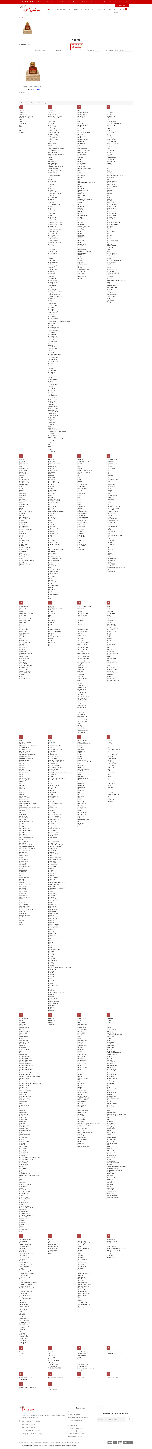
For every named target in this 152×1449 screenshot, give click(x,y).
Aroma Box (51, 390)
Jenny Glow (80, 664)
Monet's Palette (53, 964)
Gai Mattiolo (110, 461)
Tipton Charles (23, 1304)
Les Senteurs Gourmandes (27, 848)
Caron (108, 148)
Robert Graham (82, 1092)
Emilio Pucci (51, 517)
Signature (110, 1105)
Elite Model (51, 497)
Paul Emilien (23, 1112)
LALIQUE (21, 785)
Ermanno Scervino (53, 542)
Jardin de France (82, 628)
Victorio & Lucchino (83, 1286)
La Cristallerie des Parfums (27, 754)
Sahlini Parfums (111, 1029)
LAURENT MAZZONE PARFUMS (28, 803)
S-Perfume (110, 1018)
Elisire (50, 495)
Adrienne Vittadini (53, 152)
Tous (20, 1331)
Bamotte (80, 123)
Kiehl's (108, 646)
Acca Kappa (52, 121)
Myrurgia (51, 1010)
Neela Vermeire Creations (85, 762)
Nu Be (79, 818)
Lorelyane (22, 882)
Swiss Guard (110, 1193)
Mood (50, 978)
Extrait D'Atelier (53, 593)
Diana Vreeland (23, 526)
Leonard (21, 825)
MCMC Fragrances (53, 884)
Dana (20, 466)
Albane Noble (52, 217)
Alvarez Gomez (52, 251)
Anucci (50, 343)
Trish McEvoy (23, 1335)
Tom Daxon (22, 1313)
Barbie (79, 127)
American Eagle (53, 262)
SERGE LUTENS (111, 1073)
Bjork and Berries (82, 190)
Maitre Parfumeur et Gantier (56, 778)
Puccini (21, 1224)
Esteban (50, 564)
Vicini (79, 1272)
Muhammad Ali (52, 998)
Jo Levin (79, 683)
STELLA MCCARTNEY (113, 1163)
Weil (108, 1244)
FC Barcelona (81, 474)
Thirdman (22, 1297)
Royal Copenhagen (83, 1127)
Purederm (22, 1228)
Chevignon (110, 302)
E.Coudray (51, 459)
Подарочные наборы (113, 1377)
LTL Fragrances (23, 904)
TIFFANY (21, 1300)
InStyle (50, 635)
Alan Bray (51, 215)
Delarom (21, 497)
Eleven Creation (53, 490)
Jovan (79, 711)
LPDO (21, 899)
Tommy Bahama (24, 1320)
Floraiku (79, 499)
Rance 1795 (81, 1033)
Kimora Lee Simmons (113, 680)
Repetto (79, 1069)
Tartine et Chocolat (25, 1244)
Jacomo (79, 611)
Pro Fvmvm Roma (24, 1213)
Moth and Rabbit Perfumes (56, 992)
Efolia (50, 474)
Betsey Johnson (82, 172)
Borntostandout (82, 215)
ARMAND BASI (52, 385)
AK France (51, 184)
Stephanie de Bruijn (112, 1168)
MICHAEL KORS (52, 910)
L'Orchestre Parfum (25, 751)
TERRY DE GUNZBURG (26, 1264)
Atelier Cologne (53, 415)
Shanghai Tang (111, 1092)
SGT (108, 1085)
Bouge (79, 231)
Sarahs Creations (112, 1054)
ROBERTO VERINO (82, 1100)
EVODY (50, 584)
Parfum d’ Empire (24, 1056)
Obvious (109, 742)
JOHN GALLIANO (82, 692)
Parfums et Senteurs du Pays (28, 1082)
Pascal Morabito (24, 1105)
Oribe (108, 780)
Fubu (78, 542)
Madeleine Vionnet (54, 745)
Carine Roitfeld (111, 132)
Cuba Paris (110, 289)
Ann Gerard (51, 302)
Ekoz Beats (51, 481)
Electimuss (51, 488)
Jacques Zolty (81, 619)
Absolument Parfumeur (55, 120)
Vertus (79, 1270)
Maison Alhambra (53, 756)
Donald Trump (23, 549)
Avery (50, 442)
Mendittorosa (52, 893)
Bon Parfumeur (82, 210)
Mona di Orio (52, 958)
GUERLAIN (110, 555)
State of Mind (111, 1157)
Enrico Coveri (52, 529)
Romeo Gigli (81, 1118)
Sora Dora (110, 1136)
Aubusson (51, 433)
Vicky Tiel (80, 1275)
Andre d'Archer (52, 278)
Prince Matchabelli (24, 1206)
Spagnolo (109, 1148)
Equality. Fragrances (54, 539)
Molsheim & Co (52, 953)
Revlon (79, 1076)
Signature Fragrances (113, 1107)
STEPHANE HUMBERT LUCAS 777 (116, 1166)
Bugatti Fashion (82, 253)
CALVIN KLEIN (111, 125)
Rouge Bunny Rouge (83, 1125)
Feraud (79, 481)
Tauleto (21, 1250)
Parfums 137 (23, 1062)
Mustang (51, 1007)
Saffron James (111, 1026)
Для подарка (111, 1353)
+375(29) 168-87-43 (62, 2)
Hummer (21, 674)
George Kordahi (111, 486)
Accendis (51, 123)
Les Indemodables (24, 841)
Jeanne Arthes (81, 660)
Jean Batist (80, 640)
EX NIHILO (51, 587)
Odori (108, 747)
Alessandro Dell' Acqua (55, 222)
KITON (108, 656)
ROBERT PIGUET (82, 1094)
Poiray (21, 1177)
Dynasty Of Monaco (25, 564)
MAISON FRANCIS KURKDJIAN (57, 760)
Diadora (21, 520)
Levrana (21, 854)
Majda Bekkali (52, 780)
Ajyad (50, 183)
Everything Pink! (53, 582)
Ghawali (109, 502)
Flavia (79, 495)
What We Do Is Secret (113, 1250)
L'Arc (20, 740)
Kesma (24, 18)
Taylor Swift (22, 1252)
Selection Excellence (113, 1065)
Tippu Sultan (23, 1302)
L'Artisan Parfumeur (25, 742)
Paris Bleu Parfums (25, 1090)
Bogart (79, 202)
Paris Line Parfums (25, 1096)
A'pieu (50, 112)
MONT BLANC (52, 969)
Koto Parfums (111, 667)
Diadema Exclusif (24, 519)
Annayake (51, 309)
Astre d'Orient (52, 410)
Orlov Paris (110, 787)
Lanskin (21, 791)
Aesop (50, 157)
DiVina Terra (23, 544)
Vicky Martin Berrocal (83, 1273)
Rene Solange (81, 1063)
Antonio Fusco (52, 336)
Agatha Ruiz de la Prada (55, 166)
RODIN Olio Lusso (82, 1110)
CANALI (109, 129)
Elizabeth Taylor (53, 502)
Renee (79, 1065)
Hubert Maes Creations (26, 665)
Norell (79, 810)
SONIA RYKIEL (111, 1132)
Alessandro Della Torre (55, 224)
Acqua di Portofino (53, 136)
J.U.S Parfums (81, 608)
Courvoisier (110, 278)
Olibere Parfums (111, 758)
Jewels (79, 673)
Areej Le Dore (52, 376)
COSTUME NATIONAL (113, 273)
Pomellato (22, 1182)
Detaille (21, 515)
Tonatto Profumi (24, 1324)
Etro (49, 596)
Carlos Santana (111, 139)
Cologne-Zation (111, 255)
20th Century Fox (24, 123)
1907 (20, 121)
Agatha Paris (52, 165)
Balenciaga (80, 120)
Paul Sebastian (23, 1114)
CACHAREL (110, 112)
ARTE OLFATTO (52, 399)
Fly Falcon (80, 504)
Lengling (22, 823)
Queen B (51, 1018)
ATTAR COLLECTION (54, 430)
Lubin (21, 924)
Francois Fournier (82, 528)
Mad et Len (51, 744)
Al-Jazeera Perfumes (54, 204)
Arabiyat (51, 363)
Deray (21, 508)
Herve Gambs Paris (25, 642)
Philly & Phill (23, 1148)
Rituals (79, 1087)
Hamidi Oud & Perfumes (26, 613)
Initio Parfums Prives (54, 631)
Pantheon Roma (24, 1042)
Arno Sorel (51, 388)
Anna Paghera (52, 303)
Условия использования (75, 1420)
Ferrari (79, 483)
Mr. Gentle (51, 994)
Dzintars (21, 566)
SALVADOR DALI (111, 1033)
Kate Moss (110, 617)
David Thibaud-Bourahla (26, 483)
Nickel (79, 774)
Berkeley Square (82, 163)
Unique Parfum (52, 1248)
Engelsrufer (52, 526)
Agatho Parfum (53, 168)
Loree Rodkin (23, 881)
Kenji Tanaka (110, 629)
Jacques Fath (81, 617)
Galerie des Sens (112, 463)
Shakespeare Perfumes (114, 1089)
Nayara (79, 758)
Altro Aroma (52, 249)
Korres (109, 665)
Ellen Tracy (51, 510)
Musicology (51, 1005)
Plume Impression (24, 1173)
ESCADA (50, 548)
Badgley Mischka (82, 112)
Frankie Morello (82, 529)
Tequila (21, 1261)
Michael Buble (52, 906)
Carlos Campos (111, 138)
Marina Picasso (53, 832)
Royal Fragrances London (85, 1132)
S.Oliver (109, 1022)
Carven (109, 298)
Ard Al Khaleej (52, 370)
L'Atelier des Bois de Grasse (27, 745)
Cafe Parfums (111, 118)
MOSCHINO (51, 991)
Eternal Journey (53, 571)
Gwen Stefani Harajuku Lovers (116, 567)
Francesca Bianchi (82, 517)
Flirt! (78, 497)
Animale (50, 300)
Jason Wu (80, 633)
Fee (78, 477)
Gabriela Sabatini (112, 459)
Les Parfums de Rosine (26, 845)
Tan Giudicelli (23, 1241)
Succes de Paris (111, 1177)
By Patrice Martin (82, 264)
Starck (108, 1154)
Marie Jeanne (52, 825)
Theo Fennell (23, 1293)
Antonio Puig (52, 340)
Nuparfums (80, 823)
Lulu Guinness (23, 917)
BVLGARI (80, 260)
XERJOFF (22, 1353)
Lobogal (21, 874)
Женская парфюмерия (26, 1377)
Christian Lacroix (112, 210)
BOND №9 (80, 212)
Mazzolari (51, 881)
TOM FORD (22, 1315)
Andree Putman (53, 282)
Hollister (21, 655)
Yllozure (50, 1359)
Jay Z (78, 637)
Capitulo (109, 130)
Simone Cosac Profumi (113, 1116)
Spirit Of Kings (111, 1150)
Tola (20, 1311)
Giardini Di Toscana (112, 510)
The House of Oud (24, 1277)
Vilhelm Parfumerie (83, 1290)
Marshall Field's (52, 843)
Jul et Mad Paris (82, 718)
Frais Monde (81, 515)
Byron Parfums (81, 271)
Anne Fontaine (52, 312)
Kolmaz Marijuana (112, 662)
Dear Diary (22, 493)
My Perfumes (52, 1009)
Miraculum (51, 935)
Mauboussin (52, 861)
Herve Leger (23, 644)
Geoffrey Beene (111, 484)
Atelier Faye (51, 419)
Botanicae (80, 224)
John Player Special (83, 696)
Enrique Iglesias (53, 533)
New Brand (80, 767)
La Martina (22, 762)
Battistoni (80, 134)
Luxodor (21, 919)
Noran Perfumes (82, 809)
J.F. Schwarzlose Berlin (84, 606)
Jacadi (79, 610)
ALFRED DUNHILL (53, 235)
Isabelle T (51, 638)
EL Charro (51, 484)
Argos (50, 377)
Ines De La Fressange (54, 628)
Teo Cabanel (23, 1259)
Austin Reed (52, 437)
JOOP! (79, 703)
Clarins (109, 237)
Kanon (109, 610)
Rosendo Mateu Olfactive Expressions (88, 1123)
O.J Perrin (109, 740)
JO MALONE (80, 685)
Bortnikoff (80, 222)
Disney (21, 542)
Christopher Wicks (112, 224)
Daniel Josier (23, 470)
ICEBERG (51, 610)
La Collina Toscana (25, 753)
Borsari (79, 221)
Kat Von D (109, 615)
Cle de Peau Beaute (112, 240)
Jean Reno (80, 655)
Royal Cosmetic (82, 1128)
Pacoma (21, 1020)
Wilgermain (110, 1255)
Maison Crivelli (52, 758)
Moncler (50, 962)
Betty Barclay (81, 174)
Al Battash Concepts (54, 193)
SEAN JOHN (110, 1063)
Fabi (78, 465)
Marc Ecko (51, 805)
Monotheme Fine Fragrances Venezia (59, 967)
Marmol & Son (52, 837)
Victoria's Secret (82, 1282)
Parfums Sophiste (24, 1089)
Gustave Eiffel (111, 560)
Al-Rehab (51, 206)
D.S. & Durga (23, 461)
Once (108, 769)
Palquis (21, 1029)
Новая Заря (81, 1377)
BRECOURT (80, 237)
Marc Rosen (52, 812)
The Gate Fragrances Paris (27, 1273)
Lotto (20, 922)
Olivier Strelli (110, 765)
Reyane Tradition (82, 1078)
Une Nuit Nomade (53, 1246)
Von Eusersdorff (82, 1302)
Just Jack (80, 725)
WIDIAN (109, 1253)
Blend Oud (80, 193)
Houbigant (22, 662)
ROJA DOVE (80, 1114)
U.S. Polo (51, 1239)
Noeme (79, 805)
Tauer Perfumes (24, 1246)
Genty (108, 481)
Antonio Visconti (53, 341)
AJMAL (50, 179)
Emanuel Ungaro (53, 513)
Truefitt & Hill (23, 1340)
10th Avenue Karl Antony (26, 116)
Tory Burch (22, 1329)
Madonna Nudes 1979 (55, 749)
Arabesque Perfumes (54, 354)
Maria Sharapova (53, 819)
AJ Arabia (51, 177)
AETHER (50, 159)
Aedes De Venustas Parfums (57, 154)
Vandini (79, 1252)
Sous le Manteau (112, 1143)
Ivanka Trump (52, 646)
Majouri (50, 783)
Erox (49, 546)
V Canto (79, 1239)
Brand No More (81, 235)
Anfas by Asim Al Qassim (55, 291)
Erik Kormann (52, 540)
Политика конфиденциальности (78, 1417)
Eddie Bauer (52, 466)
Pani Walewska (23, 1036)
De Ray (21, 492)
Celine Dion (110, 168)
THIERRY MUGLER (24, 1295)
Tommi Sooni (23, 1318)
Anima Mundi (52, 298)
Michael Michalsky (53, 911)
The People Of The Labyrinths (28, 1282)
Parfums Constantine (25, 1069)
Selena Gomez (111, 1067)
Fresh (79, 539)
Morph (50, 987)
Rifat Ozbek (80, 1083)
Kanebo (109, 608)
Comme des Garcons (113, 257)
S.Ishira (109, 1020)
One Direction (111, 771)
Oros (108, 791)
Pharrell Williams (24, 1141)
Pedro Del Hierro (24, 1118)
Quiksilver (51, 1022)
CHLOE (109, 195)
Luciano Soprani (24, 908)
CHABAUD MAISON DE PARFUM (116, 175)
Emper (50, 522)
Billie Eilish (80, 188)
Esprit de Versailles (54, 556)
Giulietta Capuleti (112, 526)
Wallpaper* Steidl (112, 1241)
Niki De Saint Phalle (83, 791)
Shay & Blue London (113, 1098)
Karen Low (110, 611)
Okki (108, 753)
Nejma (79, 763)
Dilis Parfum (22, 533)
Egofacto (51, 475)
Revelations (81, 1073)
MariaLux (51, 823)
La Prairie (22, 767)
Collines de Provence (113, 253)
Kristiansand (110, 674)
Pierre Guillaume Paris (26, 1159)
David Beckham (24, 479)
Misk (49, 938)
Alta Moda (51, 246)
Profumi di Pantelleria (25, 1215)
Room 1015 (80, 1121)
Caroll (108, 145)
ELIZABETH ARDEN (54, 501)
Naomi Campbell (82, 827)
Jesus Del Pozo (81, 669)
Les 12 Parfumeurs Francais (27, 827)
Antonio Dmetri (52, 334)
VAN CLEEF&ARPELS (83, 1248)
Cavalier (109, 163)
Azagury (50, 446)
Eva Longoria (52, 576)
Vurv (78, 1306)
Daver (21, 477)
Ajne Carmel (52, 181)
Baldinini (80, 118)
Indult (50, 624)
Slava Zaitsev (111, 1123)
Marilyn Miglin (52, 827)
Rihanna (79, 1085)
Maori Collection (53, 796)
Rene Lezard (81, 1062)
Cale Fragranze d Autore (114, 123)
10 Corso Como (23, 110)
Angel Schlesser (53, 293)
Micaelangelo (52, 904)
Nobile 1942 (81, 801)
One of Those (111, 772)
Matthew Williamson (54, 859)
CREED (109, 282)
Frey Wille (80, 540)
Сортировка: (108, 50)
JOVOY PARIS (81, 712)
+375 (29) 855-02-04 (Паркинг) (31, 1430)
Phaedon (22, 1139)
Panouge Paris (23, 1040)
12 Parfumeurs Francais (26, 118)
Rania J (79, 1035)
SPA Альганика (111, 1145)
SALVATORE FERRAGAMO (114, 1035)
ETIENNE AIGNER (53, 573)
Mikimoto (51, 920)
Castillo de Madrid (112, 157)
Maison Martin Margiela (55, 767)
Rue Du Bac (80, 1145)
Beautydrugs (81, 143)
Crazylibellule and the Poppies (116, 280)
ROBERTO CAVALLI (83, 1098)
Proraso (21, 1220)
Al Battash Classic (53, 192)
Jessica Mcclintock (83, 730)
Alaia (49, 208)
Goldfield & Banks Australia (115, 535)
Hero (20, 638)
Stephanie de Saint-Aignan (115, 1170)
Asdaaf (50, 403)
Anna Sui (51, 307)
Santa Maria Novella (113, 1044)
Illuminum (51, 622)
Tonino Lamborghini (25, 1326)
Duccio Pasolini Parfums (26, 560)
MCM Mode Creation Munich (56, 882)
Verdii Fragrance (82, 1259)
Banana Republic (82, 125)
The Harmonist (23, 1275)
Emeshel (51, 515)
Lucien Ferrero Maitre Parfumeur (29, 910)
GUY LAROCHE (111, 564)
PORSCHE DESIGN (24, 1191)
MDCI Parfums (52, 886)
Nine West (80, 796)
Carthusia (109, 154)
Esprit (50, 555)
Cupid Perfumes (111, 293)
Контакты (71, 1423)
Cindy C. (109, 229)
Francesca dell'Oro (83, 519)
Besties (79, 170)
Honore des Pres (24, 658)
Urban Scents (52, 1252)
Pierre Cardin (23, 1155)
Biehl (78, 181)
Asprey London (52, 406)
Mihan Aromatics (53, 917)
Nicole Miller (81, 785)
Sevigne (109, 1080)
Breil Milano (80, 240)
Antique (50, 325)
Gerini (108, 493)
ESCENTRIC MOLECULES (55, 549)
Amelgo (50, 258)
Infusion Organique (54, 629)
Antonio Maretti (53, 338)
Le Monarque (23, 814)
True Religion (23, 1338)
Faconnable (80, 549)
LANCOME (22, 789)
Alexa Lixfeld (52, 228)
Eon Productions (53, 537)
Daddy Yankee (23, 463)
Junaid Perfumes (82, 721)
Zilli (78, 1362)
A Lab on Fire (52, 110)
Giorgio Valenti (111, 522)
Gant (108, 470)
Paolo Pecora (23, 1047)
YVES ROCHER (52, 1366)
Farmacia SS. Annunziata (84, 470)
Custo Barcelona (112, 294)
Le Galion (22, 810)
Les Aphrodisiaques (25, 828)
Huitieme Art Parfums (25, 671)
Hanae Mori (22, 615)
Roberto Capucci (82, 1096)
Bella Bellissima (82, 148)
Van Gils (79, 1250)
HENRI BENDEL (23, 629)
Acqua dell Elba (52, 127)
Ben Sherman (81, 154)
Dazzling (21, 488)
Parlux (21, 1103)
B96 (78, 110)
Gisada (109, 524)
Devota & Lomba (24, 517)
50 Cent (21, 132)
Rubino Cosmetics (82, 1139)
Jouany (79, 709)
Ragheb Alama (81, 1018)
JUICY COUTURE (82, 716)
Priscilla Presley (24, 1209)
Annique (50, 320)
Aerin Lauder (52, 156)
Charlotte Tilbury (112, 186)
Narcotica (80, 745)
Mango (50, 794)
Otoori (108, 796)
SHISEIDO (109, 1101)
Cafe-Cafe (110, 120)
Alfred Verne (52, 237)
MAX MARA (51, 874)
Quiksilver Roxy (53, 1024)
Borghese (80, 213)
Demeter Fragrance (25, 501)
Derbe (21, 510)
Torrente (22, 1344)
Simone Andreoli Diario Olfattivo (116, 1114)
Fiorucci (79, 490)
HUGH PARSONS (24, 667)
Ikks (49, 615)
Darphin (21, 475)
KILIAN (108, 647)
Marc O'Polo (52, 810)
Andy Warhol (52, 285)
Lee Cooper (22, 819)
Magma (50, 753)
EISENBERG (51, 479)
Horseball (22, 660)
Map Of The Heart (53, 798)
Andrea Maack (52, 280)
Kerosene (109, 638)
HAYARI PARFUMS (24, 620)
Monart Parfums (53, 960)
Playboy (21, 1172)
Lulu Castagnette (24, 915)
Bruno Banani (81, 249)
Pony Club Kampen (25, 1184)
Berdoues (80, 161)
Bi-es (79, 179)
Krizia (108, 682)
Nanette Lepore (82, 740)
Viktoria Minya (81, 1288)
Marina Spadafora (53, 834)
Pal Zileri (21, 1026)
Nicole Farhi (80, 783)
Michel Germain (53, 913)
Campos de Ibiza (111, 127)
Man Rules (51, 789)
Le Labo (21, 812)
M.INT (50, 740)
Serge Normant (111, 1074)
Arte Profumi (52, 401)
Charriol (109, 188)
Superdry (109, 1181)
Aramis (50, 365)
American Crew (52, 260)
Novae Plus (80, 816)
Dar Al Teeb (22, 474)
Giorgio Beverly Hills (113, 520)
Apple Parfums (52, 347)
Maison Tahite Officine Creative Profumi (60, 772)
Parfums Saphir (24, 1087)
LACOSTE (22, 782)
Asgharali (51, 404)
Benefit (79, 156)
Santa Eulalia (110, 1042)
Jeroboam (80, 665)
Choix (108, 197)
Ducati (21, 558)
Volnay (79, 1300)
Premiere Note (23, 1197)
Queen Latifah (52, 1020)
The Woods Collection (25, 1291)
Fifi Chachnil (81, 486)
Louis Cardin (23, 890)
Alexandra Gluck (53, 231)
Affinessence (52, 161)
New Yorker (80, 771)
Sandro (109, 1040)
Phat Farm (22, 1143)
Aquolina (51, 352)
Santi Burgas (110, 1045)
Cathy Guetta (111, 161)
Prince (21, 1204)
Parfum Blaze (23, 1054)
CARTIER (109, 156)
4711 (20, 130)
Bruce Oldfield (81, 246)
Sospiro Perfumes (112, 1139)
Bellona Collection (82, 152)
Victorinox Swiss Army (84, 1284)
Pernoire (21, 1132)
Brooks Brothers (82, 244)
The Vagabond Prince (25, 1290)
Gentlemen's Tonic (112, 479)
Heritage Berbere (24, 633)
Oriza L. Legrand (111, 783)
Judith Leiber (81, 714)
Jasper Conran (81, 635)
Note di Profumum (82, 812)
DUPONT (22, 562)
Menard (50, 891)
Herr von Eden (23, 640)
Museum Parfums (53, 1001)
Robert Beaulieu (82, 1090)
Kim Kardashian (111, 651)
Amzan (50, 275)
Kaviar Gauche (111, 624)
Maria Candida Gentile (55, 818)
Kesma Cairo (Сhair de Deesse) (32, 86)
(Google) (45, 1445)
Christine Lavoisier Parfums (115, 221)
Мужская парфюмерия (55, 1377)
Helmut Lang (23, 628)
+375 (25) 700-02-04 (28, 1427)
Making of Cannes (53, 785)
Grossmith (110, 549)
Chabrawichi (110, 177)
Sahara (109, 1027)
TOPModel (22, 1327)
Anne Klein (51, 314)
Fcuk (78, 475)
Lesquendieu (23, 852)
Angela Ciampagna (54, 294)
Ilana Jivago (51, 620)
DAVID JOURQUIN (24, 481)
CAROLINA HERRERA (113, 143)
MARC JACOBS (52, 807)
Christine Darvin (111, 219)
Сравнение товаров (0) (26, 44)
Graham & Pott (111, 540)
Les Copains (23, 834)
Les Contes (22, 832)
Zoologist (80, 1370)
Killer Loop (110, 649)
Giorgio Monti (111, 571)
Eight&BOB (51, 477)
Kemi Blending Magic (113, 628)
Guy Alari (109, 562)
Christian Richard (112, 213)
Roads (79, 1089)
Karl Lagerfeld (111, 613)
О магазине (71, 1412)
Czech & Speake (111, 296)
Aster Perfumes (53, 408)
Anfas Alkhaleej (53, 289)
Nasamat (80, 747)
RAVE (79, 1038)
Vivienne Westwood (83, 1308)
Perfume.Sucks (23, 1128)
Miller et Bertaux (53, 928)
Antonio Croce (52, 332)
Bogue (79, 204)
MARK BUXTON (52, 836)
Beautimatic (81, 141)
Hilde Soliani (23, 647)
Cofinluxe (109, 251)
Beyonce (80, 177)
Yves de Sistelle (53, 1364)
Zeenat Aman (81, 1355)
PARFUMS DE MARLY (25, 1074)
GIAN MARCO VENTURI (113, 506)
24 (20, 125)
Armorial (50, 386)
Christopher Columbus (113, 222)
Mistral (50, 944)
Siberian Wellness (112, 1103)
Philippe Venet (23, 1146)
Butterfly (80, 258)
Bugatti (79, 278)
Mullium (50, 1000)
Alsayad (50, 244)
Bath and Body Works (84, 132)
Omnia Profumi (111, 767)
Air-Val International (54, 175)
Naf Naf (79, 825)
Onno (108, 774)
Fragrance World (82, 513)
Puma (21, 1226)
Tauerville (22, 1248)
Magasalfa (51, 751)
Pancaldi (22, 1035)
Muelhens (51, 996)
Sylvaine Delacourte (113, 1197)
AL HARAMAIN (52, 197)
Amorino (50, 267)
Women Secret (111, 1257)
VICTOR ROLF (81, 1281)
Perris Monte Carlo (24, 1134)
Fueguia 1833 (81, 544)
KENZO (109, 635)
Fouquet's (80, 508)
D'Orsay (21, 459)
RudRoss (80, 1141)
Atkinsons (51, 424)
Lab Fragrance (23, 772)
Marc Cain (51, 801)
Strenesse (110, 1175)
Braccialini (80, 275)
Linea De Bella (23, 861)
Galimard (109, 465)
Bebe (79, 145)
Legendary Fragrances (26, 821)
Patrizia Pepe (23, 1109)
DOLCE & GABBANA (25, 548)
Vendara (80, 1255)
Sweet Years (110, 1188)
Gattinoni (109, 474)
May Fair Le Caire (53, 877)
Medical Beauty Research (56, 888)
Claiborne (109, 235)
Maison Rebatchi (53, 769)
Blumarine (80, 197)
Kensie (109, 633)
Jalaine (79, 624)
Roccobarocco (81, 1105)
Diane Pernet (23, 528)
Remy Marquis (81, 1058)
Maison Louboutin (53, 765)
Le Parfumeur (23, 816)
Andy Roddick (52, 284)
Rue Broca (80, 1143)
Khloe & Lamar (111, 644)
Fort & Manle (81, 506)
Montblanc (51, 976)
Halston (21, 610)
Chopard (109, 199)
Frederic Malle (81, 537)
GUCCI (108, 551)
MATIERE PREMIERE (54, 854)
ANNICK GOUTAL (53, 318)
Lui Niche (22, 911)
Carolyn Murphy (111, 147)
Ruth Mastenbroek (83, 1146)
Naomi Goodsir (81, 742)
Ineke (50, 626)
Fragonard (80, 510)
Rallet (79, 1022)
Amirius (50, 264)
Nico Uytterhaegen (83, 778)
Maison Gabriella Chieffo (55, 762)
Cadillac (109, 114)
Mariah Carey (52, 821)
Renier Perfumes (82, 1067)
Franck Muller (81, 524)
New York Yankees (83, 769)
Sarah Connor (111, 1051)
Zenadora (80, 1359)
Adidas (50, 145)
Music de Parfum (53, 1003)
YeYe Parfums (52, 1357)
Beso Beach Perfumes (84, 168)
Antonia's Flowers (53, 327)
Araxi (49, 367)
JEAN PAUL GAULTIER (83, 653)
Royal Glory (80, 1134)
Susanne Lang (111, 1182)
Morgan (50, 983)
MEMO (50, 890)
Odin (108, 745)
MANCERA (51, 791)
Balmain (79, 121)
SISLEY (109, 1119)
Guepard (109, 553)
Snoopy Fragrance (112, 1127)
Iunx (49, 644)
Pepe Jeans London (25, 1125)
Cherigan (109, 193)
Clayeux (109, 239)
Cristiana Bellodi (111, 284)
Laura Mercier (23, 799)
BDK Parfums (81, 138)
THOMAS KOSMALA (25, 1299)
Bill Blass (80, 186)
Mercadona (51, 897)
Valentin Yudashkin (83, 1241)
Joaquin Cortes (81, 689)
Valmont (79, 1246)
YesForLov (51, 1355)
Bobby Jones (81, 273)
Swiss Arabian (111, 1190)
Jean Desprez (81, 646)
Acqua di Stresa (53, 139)
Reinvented (80, 1053)
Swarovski (110, 1184)
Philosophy (22, 1150)
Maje (49, 782)
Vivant (79, 1297)
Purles (21, 1231)
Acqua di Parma (53, 134)
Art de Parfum (52, 395)
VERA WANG (81, 1257)
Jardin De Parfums (82, 629)
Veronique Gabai (82, 1266)
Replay (79, 1071)
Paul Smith (22, 1116)
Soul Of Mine (110, 1141)
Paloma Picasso (24, 1027)
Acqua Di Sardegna (54, 138)
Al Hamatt (51, 195)
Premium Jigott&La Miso (26, 1199)
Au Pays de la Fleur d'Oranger (57, 431)
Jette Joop (80, 671)
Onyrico (109, 776)
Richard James (81, 1082)
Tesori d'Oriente (24, 1266)
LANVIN (21, 792)
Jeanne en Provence (83, 662)
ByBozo (79, 267)
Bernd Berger (81, 165)
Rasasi (79, 1036)
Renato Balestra (82, 1060)
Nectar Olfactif (81, 760)
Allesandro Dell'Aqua (54, 242)
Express (50, 591)
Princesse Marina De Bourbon (28, 1208)
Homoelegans (23, 656)
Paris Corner (23, 1092)
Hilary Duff (22, 646)
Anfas (50, 287)
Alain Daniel (51, 212)
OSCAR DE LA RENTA (113, 794)
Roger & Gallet (81, 1112)
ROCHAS (80, 1107)
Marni (50, 839)
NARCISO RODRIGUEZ (84, 744)
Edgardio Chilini (53, 470)
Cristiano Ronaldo (112, 285)
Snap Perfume (111, 1125)
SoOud (109, 1134)
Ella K (50, 504)
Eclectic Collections (54, 463)
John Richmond (82, 698)
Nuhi (78, 821)
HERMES (21, 635)
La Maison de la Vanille (26, 758)
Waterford (110, 1243)
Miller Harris (51, 929)
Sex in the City (111, 1082)
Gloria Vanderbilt (112, 531)
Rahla (79, 1020)
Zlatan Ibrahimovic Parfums (85, 1368)
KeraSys (109, 637)
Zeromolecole (81, 1361)
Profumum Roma (24, 1218)
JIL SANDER (80, 674)
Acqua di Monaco (53, 132)
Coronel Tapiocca (112, 269)
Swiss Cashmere (111, 1191)
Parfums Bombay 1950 (26, 1065)
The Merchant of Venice (26, 1279)
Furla (78, 548)
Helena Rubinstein (24, 678)
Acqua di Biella (52, 129)
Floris (79, 502)
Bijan (78, 184)
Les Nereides (23, 843)
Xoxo (20, 1355)
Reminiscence (81, 1054)
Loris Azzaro (23, 886)
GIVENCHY (110, 529)
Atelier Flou (51, 421)
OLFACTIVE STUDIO (112, 754)
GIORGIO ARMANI (112, 519)
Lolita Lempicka (24, 877)
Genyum (109, 483)
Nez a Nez (80, 772)
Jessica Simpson (82, 667)
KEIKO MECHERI (111, 626)
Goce (108, 533)
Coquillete (110, 264)
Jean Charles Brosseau (84, 642)
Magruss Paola (52, 754)
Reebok (79, 1044)
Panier (21, 1038)
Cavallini (109, 165)
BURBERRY (80, 255)
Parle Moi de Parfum (25, 1100)
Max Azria (51, 868)
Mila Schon (51, 922)
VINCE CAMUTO (82, 1291)
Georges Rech (111, 488)
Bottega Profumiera (83, 226)
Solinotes (109, 1130)
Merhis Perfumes (53, 901)
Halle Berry (22, 608)
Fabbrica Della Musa (83, 461)
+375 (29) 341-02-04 (28, 1424)
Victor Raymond (82, 1279)
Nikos (79, 792)
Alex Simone (52, 226)
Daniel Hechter (23, 468)
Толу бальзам (52, 1389)
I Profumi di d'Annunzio (55, 608)
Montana (51, 974)
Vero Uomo (80, 1264)
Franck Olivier (81, 526)
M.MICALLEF (52, 742)
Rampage (80, 1031)
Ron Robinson (81, 1119)
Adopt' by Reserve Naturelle (56, 148)
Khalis (108, 642)
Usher (50, 1253)
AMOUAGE (51, 271)
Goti (108, 537)
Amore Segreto (53, 266)
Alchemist (51, 221)
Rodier (79, 1109)
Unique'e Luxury (53, 1250)
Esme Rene (51, 551)
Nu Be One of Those (83, 819)
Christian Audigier (112, 204)
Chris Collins (110, 202)
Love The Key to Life (25, 897)
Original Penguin (112, 782)
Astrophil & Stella (53, 412)
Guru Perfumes (111, 558)
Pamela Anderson (24, 1031)
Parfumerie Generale (25, 1058)
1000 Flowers (23, 114)
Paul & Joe (22, 1110)
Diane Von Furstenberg (26, 529)
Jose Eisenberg (82, 705)
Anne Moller (52, 316)
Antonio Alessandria (54, 329)
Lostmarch (22, 888)
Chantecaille (110, 183)
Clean (108, 242)
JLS (78, 682)
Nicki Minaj (80, 776)
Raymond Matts (82, 1040)
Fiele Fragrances (82, 484)
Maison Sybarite (53, 771)
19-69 (21, 120)
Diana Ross (22, 524)
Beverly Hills (81, 175)
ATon (49, 426)
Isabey (50, 640)
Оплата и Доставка (74, 1414)
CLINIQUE (109, 244)
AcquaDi (50, 141)
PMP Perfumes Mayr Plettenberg (29, 1175)
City (108, 233)
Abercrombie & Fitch (54, 118)
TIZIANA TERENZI (24, 1306)
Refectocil (80, 1049)
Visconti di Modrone (83, 1293)
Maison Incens (52, 763)
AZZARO (51, 449)
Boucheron (80, 229)
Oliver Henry (110, 762)
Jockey (79, 691)
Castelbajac (110, 300)
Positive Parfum (24, 1193)
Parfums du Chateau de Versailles (29, 1076)
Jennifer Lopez (81, 729)
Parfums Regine (24, 1085)
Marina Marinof (52, 830)
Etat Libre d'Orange (54, 569)
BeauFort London (82, 139)
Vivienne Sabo (81, 1299)
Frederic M (80, 535)
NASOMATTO (81, 751)
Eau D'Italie (51, 461)
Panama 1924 (23, 1033)
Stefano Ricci (110, 1159)
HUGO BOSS (23, 669)
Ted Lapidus (23, 1255)
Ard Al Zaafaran (53, 374)
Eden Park (51, 468)
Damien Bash (23, 465)
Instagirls (51, 633)
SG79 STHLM (110, 1083)
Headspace (22, 622)
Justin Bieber (81, 727)
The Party (22, 1281)
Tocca (21, 1308)
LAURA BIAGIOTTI (24, 798)
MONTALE (51, 973)
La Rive (21, 769)
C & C (108, 110)
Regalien (80, 1051)
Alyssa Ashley (52, 257)
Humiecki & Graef (24, 673)
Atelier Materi (52, 422)
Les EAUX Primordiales (26, 837)
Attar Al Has (51, 428)
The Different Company (26, 1270)
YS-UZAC (51, 1362)
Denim (21, 502)
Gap (108, 472)
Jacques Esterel (82, 615)
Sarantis (109, 1056)
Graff (108, 539)
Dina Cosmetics (24, 537)
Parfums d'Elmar (24, 1071)
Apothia (50, 345)
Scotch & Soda (111, 1062)
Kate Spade (110, 619)
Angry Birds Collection (55, 296)
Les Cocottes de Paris (25, 830)
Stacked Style (111, 1152)
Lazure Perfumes (24, 805)
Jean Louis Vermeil (83, 647)
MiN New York (52, 933)
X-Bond (21, 1352)
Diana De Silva (23, 522)
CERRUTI (109, 172)
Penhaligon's (23, 1119)
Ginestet (109, 515)
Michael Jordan (52, 908)
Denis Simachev (24, 504)
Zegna (79, 1357)
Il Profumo (51, 617)
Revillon (79, 1074)
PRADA (21, 1195)
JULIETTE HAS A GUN (83, 719)
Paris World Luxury (25, 1098)
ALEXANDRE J (52, 233)
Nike (78, 789)
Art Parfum (51, 397)
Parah (21, 1051)
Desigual (22, 513)
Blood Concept (81, 195)
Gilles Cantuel (111, 513)
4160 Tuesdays (23, 129)
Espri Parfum (52, 553)
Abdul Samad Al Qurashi (55, 116)
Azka (49, 448)
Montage (51, 971)
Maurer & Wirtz (52, 863)
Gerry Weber (110, 497)
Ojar (108, 751)
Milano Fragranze (53, 924)
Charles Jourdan (111, 184)
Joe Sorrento (81, 732)
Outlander (110, 801)
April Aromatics (52, 348)
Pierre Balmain (23, 1154)
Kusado (109, 676)
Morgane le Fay (53, 985)
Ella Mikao (51, 508)
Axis (49, 444)
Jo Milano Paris (81, 687)
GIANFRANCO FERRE (113, 508)
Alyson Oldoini (52, 255)
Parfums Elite (23, 1080)
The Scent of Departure (26, 1284)
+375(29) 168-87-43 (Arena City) (32, 1434)
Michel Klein (52, 915)
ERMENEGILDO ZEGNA (55, 544)
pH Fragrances (23, 1137)
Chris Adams (110, 201)
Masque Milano (52, 848)
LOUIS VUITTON (23, 893)
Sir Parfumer (110, 1118)
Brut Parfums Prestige (84, 251)
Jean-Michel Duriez (83, 658)
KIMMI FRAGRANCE (112, 653)
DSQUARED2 (23, 556)
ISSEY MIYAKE (52, 642)
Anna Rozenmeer (53, 305)
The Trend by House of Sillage (28, 1288)
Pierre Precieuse (24, 1161)
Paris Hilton (22, 1094)
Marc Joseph (52, 809)
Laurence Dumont (24, 801)
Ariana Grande (52, 379)
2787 (20, 127)
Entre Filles (51, 535)
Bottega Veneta (82, 228)
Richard (79, 1080)
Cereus (109, 170)
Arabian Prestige (53, 357)
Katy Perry (110, 622)
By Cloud (80, 262)
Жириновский (23, 1379)
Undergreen (52, 1244)
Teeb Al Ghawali (24, 1257)
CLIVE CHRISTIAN (112, 246)
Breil (78, 239)
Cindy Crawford (111, 231)
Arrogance (51, 394)
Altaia (50, 248)
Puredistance (23, 1229)
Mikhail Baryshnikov (54, 919)
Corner (109, 267)
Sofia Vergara (111, 1128)
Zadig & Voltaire (82, 1352)
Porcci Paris (22, 1190)
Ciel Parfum (110, 226)
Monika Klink (52, 965)
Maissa (50, 776)
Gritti (108, 548)
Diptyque (22, 539)
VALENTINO (80, 1244)
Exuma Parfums (53, 594)
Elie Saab (51, 492)
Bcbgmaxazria (81, 136)
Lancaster (22, 920)
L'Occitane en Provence (26, 749)
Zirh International (82, 1366)
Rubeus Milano (81, 1137)
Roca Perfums (81, 1101)
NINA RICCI (80, 794)
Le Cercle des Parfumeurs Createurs (30, 807)
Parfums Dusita (24, 1078)
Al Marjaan (51, 201)
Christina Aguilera (112, 217)
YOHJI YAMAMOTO (53, 1361)
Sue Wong (110, 1179)
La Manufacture (24, 760)
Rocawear (80, 1103)
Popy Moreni (23, 1186)
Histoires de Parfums (25, 653)
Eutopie (50, 575)
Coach (108, 249)
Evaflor (50, 578)
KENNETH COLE (111, 631)
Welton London (111, 1246)
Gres (108, 546)
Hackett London (24, 606)
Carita (108, 134)
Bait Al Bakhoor (82, 114)
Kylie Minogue (111, 678)
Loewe (21, 875)
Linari (21, 857)
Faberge (79, 463)
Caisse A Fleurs (111, 121)
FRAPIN (79, 531)
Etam (49, 567)
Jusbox (79, 723)
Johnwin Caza (81, 702)
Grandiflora (110, 542)
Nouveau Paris (81, 814)
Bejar (79, 147)
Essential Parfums (53, 560)
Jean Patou (80, 651)
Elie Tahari (51, 493)
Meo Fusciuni (52, 895)
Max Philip (51, 875)
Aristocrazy (51, 381)
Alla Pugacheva (53, 240)
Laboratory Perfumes (25, 780)
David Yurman (23, 484)
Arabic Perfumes (53, 361)
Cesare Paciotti (111, 174)
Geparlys (109, 490)
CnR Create (110, 248)
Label (21, 776)
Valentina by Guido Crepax (85, 1243)
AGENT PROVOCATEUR (55, 170)
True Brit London (24, 1336)
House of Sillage (24, 664)
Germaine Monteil (112, 495)
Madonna (51, 747)
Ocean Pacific (111, 744)
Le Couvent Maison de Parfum (28, 809)
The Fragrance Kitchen (26, 1272)
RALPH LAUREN (82, 1024)
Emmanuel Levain (53, 519)
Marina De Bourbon (54, 828)
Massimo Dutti (52, 850)
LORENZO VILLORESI (25, 884)
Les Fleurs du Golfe (25, 839)
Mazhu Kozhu (52, 879)
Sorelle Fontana (111, 1137)
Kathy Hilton (110, 620)
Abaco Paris (52, 114)
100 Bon (21, 112)
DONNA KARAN (23, 551)
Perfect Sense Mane (25, 1127)
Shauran (109, 1094)
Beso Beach (81, 166)
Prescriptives (23, 1201)
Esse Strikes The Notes (55, 558)
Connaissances (111, 262)
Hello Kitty (22, 626)
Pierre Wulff (23, 1163)
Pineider (21, 1166)
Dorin (20, 553)
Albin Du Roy (52, 219)
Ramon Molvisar (82, 1027)
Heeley (21, 624)
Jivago (79, 680)
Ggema (109, 501)
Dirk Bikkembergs (24, 540)
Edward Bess (52, 472)
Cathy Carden (111, 159)
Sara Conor (110, 1049)
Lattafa (21, 794)
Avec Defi (51, 440)
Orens (108, 778)
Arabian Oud (52, 356)
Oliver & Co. (110, 760)
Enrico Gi (51, 531)
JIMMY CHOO (81, 676)
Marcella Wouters (53, 816)
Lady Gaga (22, 783)
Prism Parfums (23, 1211)
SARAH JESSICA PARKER (114, 1053)
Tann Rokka (22, 1243)
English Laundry (53, 528)
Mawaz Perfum (52, 866)
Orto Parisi (110, 792)
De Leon (21, 490)
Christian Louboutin (112, 212)
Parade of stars (24, 1049)
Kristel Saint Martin (112, 673)
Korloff (109, 664)
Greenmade (110, 544)
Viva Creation (81, 1295)
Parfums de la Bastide (26, 1073)
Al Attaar (51, 190)
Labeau (21, 774)
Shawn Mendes (111, 1096)
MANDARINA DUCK (54, 792)
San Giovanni (110, 1036)
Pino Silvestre (23, 1168)
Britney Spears (81, 276)
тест (49, 1387)
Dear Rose (22, 495)
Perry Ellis (22, 1136)
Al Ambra (51, 188)
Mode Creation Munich (55, 949)
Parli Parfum (23, 1101)
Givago (109, 528)
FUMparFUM (81, 546)
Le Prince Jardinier (24, 818)
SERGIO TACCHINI (112, 1078)
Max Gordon (52, 872)
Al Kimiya (51, 199)
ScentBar (109, 1058)
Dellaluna (22, 499)
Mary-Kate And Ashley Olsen (57, 845)
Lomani (21, 879)
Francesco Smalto (82, 520)
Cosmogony (110, 271)
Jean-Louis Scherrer (83, 656)
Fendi (79, 479)
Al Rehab (51, 202)
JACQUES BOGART (83, 613)
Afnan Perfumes (53, 163)
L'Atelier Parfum (24, 747)
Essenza (50, 562)
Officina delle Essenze (113, 749)
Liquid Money (23, 864)
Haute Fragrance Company (27, 619)
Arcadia (50, 368)
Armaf (50, 383)
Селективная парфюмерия (27, 1387)
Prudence (22, 1222)
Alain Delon (51, 213)
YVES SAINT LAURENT (54, 1368)
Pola (20, 1179)
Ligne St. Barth (23, 855)
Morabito (51, 980)
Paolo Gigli (22, 1045)
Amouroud (51, 273)
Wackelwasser (111, 1239)
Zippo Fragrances (82, 1364)
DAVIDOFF (22, 486)
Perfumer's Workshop (25, 1130)
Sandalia (109, 1038)
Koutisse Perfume (112, 669)
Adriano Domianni (53, 150)
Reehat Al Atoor (82, 1045)
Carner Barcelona (112, 141)
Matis (50, 855)
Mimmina (51, 931)
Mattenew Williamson (54, 857)
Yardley (50, 1353)
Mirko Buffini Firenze (54, 937)
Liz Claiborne (23, 870)
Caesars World (111, 116)
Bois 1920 (80, 208)
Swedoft (109, 1186)
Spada (108, 1146)
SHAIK (108, 1087)
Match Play (51, 852)
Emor (49, 520)
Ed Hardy (51, 465)
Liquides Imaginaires (25, 866)
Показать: (90, 50)
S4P (108, 1024)
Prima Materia (23, 1202)
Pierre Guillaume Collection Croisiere (30, 1157)
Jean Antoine (81, 638)
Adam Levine (52, 143)
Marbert (50, 799)
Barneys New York (82, 129)
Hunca (21, 676)
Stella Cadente (111, 1161)
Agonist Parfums (53, 172)
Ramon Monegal (82, 1029)
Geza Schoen (110, 499)
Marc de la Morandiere (55, 803)
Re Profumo (81, 1042)
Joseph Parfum (81, 707)
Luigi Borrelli (23, 913)
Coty (108, 275)
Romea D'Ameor (82, 1116)
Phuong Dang (23, 1152)
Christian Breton (111, 206)
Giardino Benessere (113, 511)
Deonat (21, 506)
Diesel (21, 531)
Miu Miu (50, 946)
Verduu (79, 1261)
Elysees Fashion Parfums (55, 511)
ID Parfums (51, 613)
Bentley (79, 159)
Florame (79, 501)
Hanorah (22, 617)
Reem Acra (80, 1047)
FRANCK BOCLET (82, 522)
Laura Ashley (23, 796)
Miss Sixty (51, 940)
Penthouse (22, 1123)
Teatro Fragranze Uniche (26, 1253)
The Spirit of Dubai (24, 1286)
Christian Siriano (111, 215)
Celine (108, 166)
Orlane (109, 785)
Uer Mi (50, 1241)
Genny (109, 477)
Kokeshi (109, 660)
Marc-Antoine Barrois (54, 814)
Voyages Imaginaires (83, 1304)
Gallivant (109, 466)
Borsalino (80, 217)
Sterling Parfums (112, 1172)
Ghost (108, 504)
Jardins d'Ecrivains (83, 631)
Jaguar (79, 622)
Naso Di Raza (81, 749)
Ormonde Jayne (111, 789)
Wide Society (110, 1252)
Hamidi (21, 611)
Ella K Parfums (52, 506)
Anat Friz (51, 276)
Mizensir (50, 947)
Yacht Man (51, 1352)
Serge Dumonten (112, 1069)
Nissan (79, 799)
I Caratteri (51, 606)
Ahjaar (50, 174)
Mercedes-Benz (53, 899)
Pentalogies (23, 1121)
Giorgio (109, 517)
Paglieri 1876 (23, 1024)
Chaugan (109, 190)
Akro (49, 186)
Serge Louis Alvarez (112, 1071)
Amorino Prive (52, 269)
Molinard (51, 951)
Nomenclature (81, 807)
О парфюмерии (72, 1425)
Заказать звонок (122, 5)
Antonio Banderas (53, 330)
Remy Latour (81, 1056)
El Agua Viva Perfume (54, 483)
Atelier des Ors (52, 417)
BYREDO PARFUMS (83, 269)
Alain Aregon (52, 210)
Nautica (79, 754)
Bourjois (79, 233)
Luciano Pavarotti (24, 906)
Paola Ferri (22, 1044)
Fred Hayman (81, 533)
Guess (108, 556)
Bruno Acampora (82, 248)
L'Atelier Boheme (24, 744)
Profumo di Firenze (25, 1217)
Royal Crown (81, 1130)
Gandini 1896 (111, 468)
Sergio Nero (110, 1076)
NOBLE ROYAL (81, 803)
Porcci (21, 1188)
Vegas (79, 1253)
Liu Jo (21, 868)
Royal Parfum (81, 1136)
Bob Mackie (80, 201)
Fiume (79, 492)
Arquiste (51, 392)
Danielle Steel (23, 472)
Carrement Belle (111, 150)
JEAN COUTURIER (82, 644)
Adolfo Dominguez (53, 147)
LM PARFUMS (23, 872)
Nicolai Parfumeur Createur (85, 780)
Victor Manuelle (82, 1277)
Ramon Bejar (81, 1026)
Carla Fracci (110, 136)
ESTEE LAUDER (52, 566)
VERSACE (80, 1268)
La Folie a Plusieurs (25, 756)
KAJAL (108, 606)
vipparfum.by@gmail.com (99, 2)
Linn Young (22, 863)
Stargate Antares (112, 1155)
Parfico (21, 1053)
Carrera (109, 152)
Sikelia (108, 1109)
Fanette (79, 468)
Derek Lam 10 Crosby (25, 511)
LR (20, 901)
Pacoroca (22, 1022)
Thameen (22, 1268)
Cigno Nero (110, 228)
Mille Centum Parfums (55, 926)
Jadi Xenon (80, 620)
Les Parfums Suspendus (26, 846)
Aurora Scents (52, 435)
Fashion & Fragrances (84, 472)
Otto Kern (109, 798)
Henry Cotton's (23, 631)
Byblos (79, 266)
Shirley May (110, 1100)
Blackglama (81, 192)
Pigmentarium (23, 1164)
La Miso (21, 763)
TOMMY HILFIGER (24, 1322)
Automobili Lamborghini (55, 439)
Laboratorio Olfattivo (25, 778)
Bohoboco (80, 206)
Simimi (108, 1110)
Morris (50, 989)
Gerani (109, 492)
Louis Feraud (23, 891)
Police (21, 1181)
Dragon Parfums (24, 555)
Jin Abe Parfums (82, 678)
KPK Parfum (110, 671)
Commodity (110, 258)
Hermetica (22, 637)
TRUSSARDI (22, 1342)
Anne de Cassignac (54, 311)
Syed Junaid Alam (112, 1195)
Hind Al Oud (22, 649)
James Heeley (81, 626)
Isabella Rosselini (53, 637)
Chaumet (109, 192)
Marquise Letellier (53, 841)
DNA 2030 (22, 546)
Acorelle (50, 125)
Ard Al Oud (51, 372)
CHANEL (109, 179)
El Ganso (51, 486)
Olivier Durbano (111, 763)
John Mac (80, 694)
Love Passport (23, 895)
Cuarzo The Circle (112, 287)
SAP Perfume (110, 1047)
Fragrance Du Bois (83, 511)
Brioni (79, 242)
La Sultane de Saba (25, 771)
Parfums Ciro (23, 1067)
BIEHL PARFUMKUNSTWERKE (86, 183)
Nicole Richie (81, 787)
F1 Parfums (80, 459)
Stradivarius (110, 1173)
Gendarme (110, 475)
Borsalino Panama (83, 219)
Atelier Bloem (52, 413)
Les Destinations (24, 836)
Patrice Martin (23, 1107)
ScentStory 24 (111, 1060)
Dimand (21, 535)
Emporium (51, 524)
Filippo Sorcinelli (82, 488)
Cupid (108, 291)
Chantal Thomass (112, 181)
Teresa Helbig (23, 1262)
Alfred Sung (52, 451)
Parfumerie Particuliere (26, 1060)
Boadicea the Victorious (84, 199)
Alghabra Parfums (53, 239)
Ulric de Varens (52, 1243)
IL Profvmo (51, 619)
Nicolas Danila (81, 782)
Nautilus (79, 756)
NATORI (79, 753)
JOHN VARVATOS (82, 700)
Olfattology (110, 756)
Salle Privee (110, 1031)
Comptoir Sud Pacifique (114, 260)
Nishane (79, 798)
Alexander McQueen (54, 229)
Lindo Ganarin (23, 859)
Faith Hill (79, 466)
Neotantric (80, 765)
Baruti (79, 130)
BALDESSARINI (81, 116)
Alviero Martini (52, 253)
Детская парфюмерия (113, 1352)
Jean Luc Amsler (82, 649)
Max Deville (51, 870)
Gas (108, 569)
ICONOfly (51, 611)
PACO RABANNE (24, 1018)
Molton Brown (52, 955)
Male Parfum (52, 787)
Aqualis (50, 350)
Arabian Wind (52, 359)
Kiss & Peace (110, 655)
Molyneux (51, 956)
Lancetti (21, 787)
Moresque (51, 982)
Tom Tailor (22, 1317)
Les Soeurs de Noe (25, 850)
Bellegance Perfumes (83, 150)
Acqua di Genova (53, 130)
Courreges (110, 276)
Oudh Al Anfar (111, 799)
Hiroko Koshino (23, 651)
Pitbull (21, 1170)
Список (31, 50)
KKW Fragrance (111, 658)
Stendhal (109, 1164)
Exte (49, 598)
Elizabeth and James (54, 499)
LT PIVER (22, 902)
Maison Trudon (52, 774)
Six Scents (110, 1121)
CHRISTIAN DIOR (111, 208)
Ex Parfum (51, 589)
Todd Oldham (23, 1309)
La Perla (21, 765)
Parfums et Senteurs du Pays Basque (30, 1083)
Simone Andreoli (111, 1112)
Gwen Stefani (111, 566)
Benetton (80, 157)
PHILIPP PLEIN (23, 1145)
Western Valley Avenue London (116, 1248)
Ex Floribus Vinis (53, 585)
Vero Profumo (81, 1262)
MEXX (50, 902)
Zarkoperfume (81, 1353)
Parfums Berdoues (25, 1063)
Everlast (50, 580)
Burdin (79, 257)
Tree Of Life (22, 1333)
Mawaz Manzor (52, 864)
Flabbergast (81, 493)
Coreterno (110, 266)
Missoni (50, 942)
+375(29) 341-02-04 (27, 2)
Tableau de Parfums (25, 1239)
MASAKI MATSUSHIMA (55, 846)
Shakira (109, 1090)
